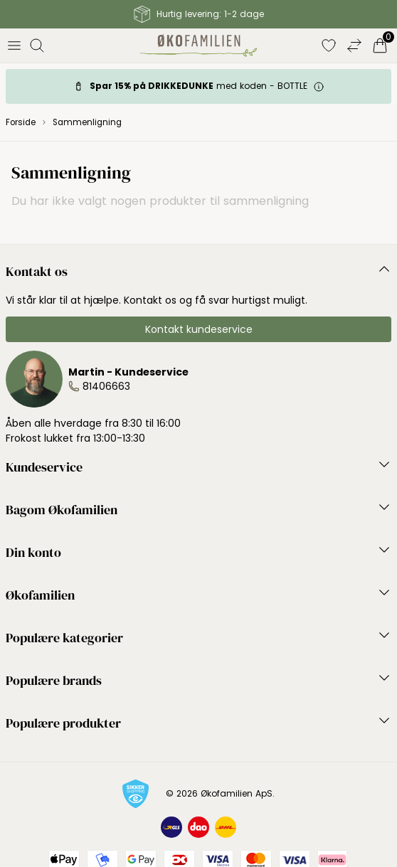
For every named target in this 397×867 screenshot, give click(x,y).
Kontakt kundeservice (199, 329)
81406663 (106, 386)
